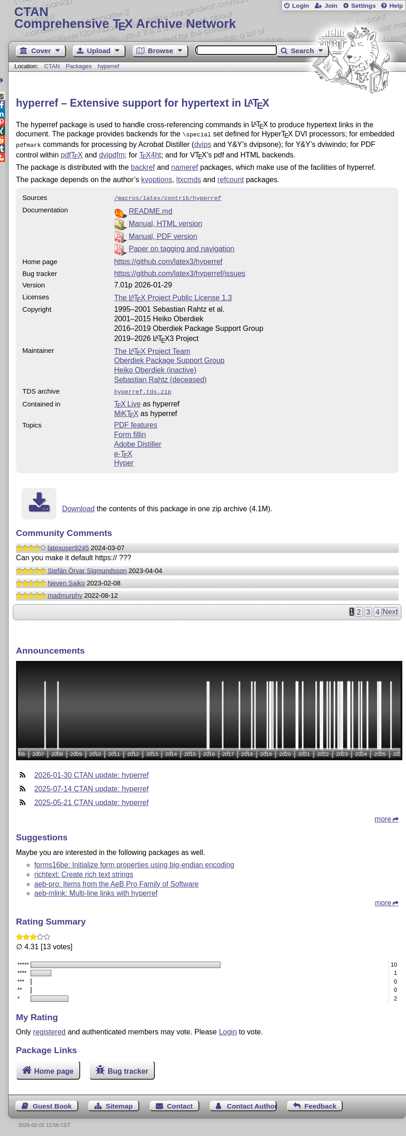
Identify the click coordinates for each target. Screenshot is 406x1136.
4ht (150, 153)
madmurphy (65, 591)
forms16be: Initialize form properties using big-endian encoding (134, 861)
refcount (230, 178)
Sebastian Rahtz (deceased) (160, 377)
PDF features (135, 421)
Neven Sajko (66, 579)
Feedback (320, 1102)
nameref (184, 165)
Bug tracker (128, 1067)
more (383, 815)
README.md (150, 208)
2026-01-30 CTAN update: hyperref (91, 771)
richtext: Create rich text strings (83, 871)
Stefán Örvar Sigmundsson (87, 567)
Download (78, 505)
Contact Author (252, 1102)
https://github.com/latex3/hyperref (168, 259)
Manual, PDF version (163, 234)
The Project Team (152, 348)
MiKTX (126, 410)
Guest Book (52, 1102)
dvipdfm (112, 153)
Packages (79, 66)
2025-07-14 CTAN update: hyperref (91, 785)
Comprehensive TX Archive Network (207, 18)
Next (390, 608)
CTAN (52, 66)
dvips (202, 143)
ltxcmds (188, 178)
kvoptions (156, 178)
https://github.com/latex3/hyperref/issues (179, 271)
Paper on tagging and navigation (181, 246)
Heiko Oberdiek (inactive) (155, 367)
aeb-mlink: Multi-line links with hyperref (96, 889)
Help (396, 5)
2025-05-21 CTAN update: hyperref (91, 799)
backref (143, 165)
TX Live (127, 400)
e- (123, 450)
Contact (180, 1102)
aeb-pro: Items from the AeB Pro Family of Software (116, 880)
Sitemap (119, 1102)
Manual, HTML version (165, 221)
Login (300, 5)
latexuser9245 (68, 544)
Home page (53, 1067)
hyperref (108, 66)
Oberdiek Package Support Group (169, 358)
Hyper (124, 459)
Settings (363, 5)
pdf (72, 153)
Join (330, 5)
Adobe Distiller (137, 440)
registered (49, 1028)
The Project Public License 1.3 (173, 295)
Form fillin (130, 431)
